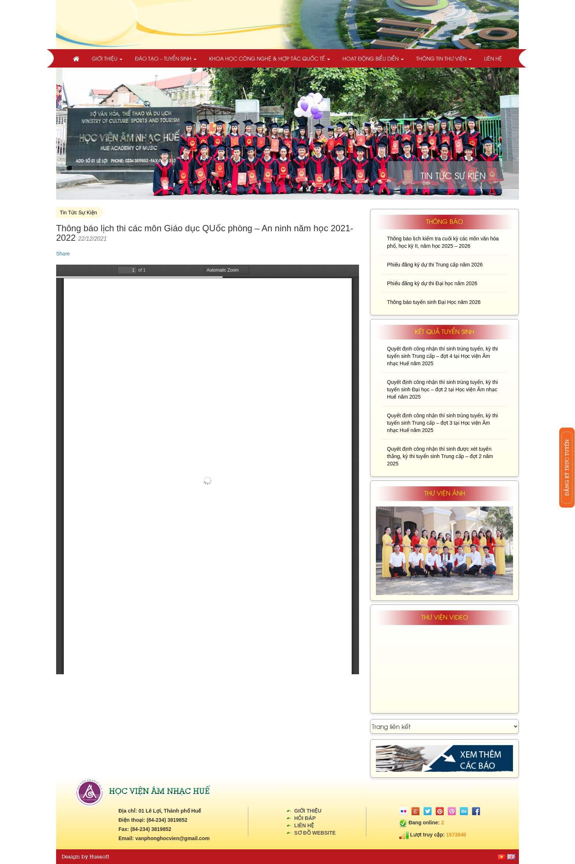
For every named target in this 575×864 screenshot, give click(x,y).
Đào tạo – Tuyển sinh (166, 58)
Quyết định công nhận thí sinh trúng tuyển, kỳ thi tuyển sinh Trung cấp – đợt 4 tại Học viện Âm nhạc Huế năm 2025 (442, 356)
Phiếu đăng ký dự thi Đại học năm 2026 (432, 283)
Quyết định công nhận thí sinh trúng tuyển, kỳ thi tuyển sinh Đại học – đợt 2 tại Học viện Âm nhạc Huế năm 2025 (442, 389)
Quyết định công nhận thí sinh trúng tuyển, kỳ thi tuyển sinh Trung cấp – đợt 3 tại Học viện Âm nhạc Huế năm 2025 (442, 423)
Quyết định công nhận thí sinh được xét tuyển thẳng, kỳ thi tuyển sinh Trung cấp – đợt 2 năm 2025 (440, 456)
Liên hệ (493, 58)
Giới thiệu (107, 58)
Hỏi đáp (304, 818)
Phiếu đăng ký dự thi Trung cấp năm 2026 (435, 265)
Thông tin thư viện (444, 58)
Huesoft (99, 856)
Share (63, 254)
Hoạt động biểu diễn (373, 58)
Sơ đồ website (315, 833)
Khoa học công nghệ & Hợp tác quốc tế (269, 58)
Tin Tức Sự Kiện (78, 212)
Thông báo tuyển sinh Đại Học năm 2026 (433, 302)
